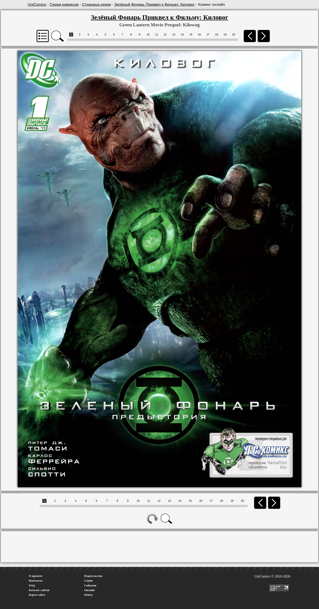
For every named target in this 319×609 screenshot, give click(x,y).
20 (233, 34)
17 (207, 34)
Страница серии (96, 4)
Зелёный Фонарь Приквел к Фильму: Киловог (154, 4)
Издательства (93, 576)
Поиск (88, 594)
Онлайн (89, 590)
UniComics (37, 4)
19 (225, 34)
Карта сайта (37, 594)
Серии (88, 580)
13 (173, 34)
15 (190, 34)
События (90, 585)
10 (148, 34)
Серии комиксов (64, 4)
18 (216, 34)
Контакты (35, 580)
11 (156, 34)
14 (182, 34)
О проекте (36, 576)
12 (165, 34)
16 (199, 34)
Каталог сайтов (39, 590)
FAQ (32, 585)
